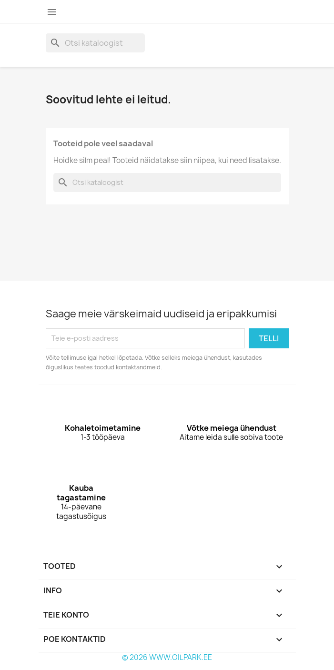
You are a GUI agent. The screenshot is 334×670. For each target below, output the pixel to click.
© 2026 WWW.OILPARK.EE (167, 657)
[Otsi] (95, 42)
